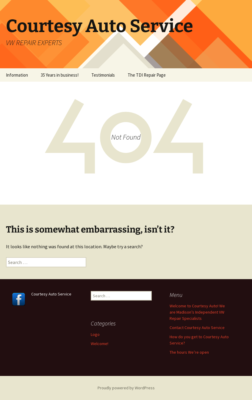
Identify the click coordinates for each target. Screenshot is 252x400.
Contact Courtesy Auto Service (197, 327)
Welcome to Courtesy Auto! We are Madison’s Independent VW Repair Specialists (197, 312)
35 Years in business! (60, 75)
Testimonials (103, 75)
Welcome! (99, 343)
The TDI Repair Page (147, 75)
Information (17, 75)
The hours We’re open (189, 352)
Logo (95, 334)
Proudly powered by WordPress (126, 387)
